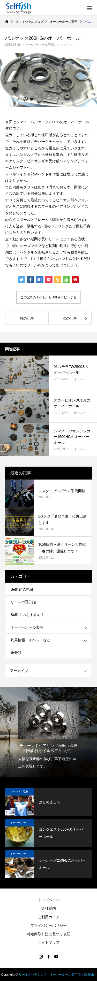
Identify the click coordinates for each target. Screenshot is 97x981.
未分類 (16, 653)
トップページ (48, 900)
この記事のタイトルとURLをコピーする (48, 297)
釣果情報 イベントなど (30, 640)
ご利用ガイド (48, 917)
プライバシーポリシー (49, 925)
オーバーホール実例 (40, 45)
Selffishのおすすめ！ (27, 615)
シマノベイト (66, 45)
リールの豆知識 (23, 602)
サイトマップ (48, 942)
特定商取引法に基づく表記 (48, 934)
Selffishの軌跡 (22, 589)
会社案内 (48, 908)
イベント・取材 (19, 791)
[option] (48, 734)
